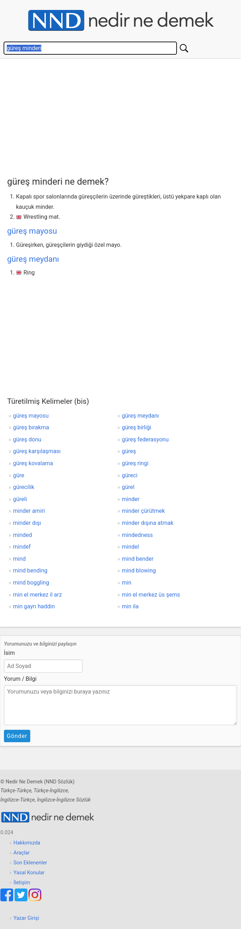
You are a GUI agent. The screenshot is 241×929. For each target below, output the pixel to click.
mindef (22, 546)
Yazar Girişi (26, 918)
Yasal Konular (29, 873)
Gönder (17, 736)
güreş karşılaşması (37, 451)
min (126, 582)
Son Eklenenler (30, 863)
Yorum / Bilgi (20, 678)
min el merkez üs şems (151, 594)
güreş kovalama (33, 463)
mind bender (137, 558)
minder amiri (29, 510)
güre (19, 475)
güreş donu (27, 439)
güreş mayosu (32, 230)
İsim (9, 653)
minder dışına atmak (147, 523)
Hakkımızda (27, 843)
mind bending (30, 570)
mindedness (137, 535)
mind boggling (31, 582)
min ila (130, 606)
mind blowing (139, 570)
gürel (128, 487)
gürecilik (24, 487)
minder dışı (27, 523)
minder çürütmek (143, 510)
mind (19, 558)
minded (22, 535)
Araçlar (22, 853)
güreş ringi (135, 463)
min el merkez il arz (37, 594)
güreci (129, 475)
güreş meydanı (33, 259)
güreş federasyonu (145, 439)
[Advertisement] (124, 115)
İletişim (22, 883)
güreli (20, 499)
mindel (130, 546)
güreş (129, 451)
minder (131, 499)
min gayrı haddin (34, 606)
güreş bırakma (31, 427)
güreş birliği (136, 427)
